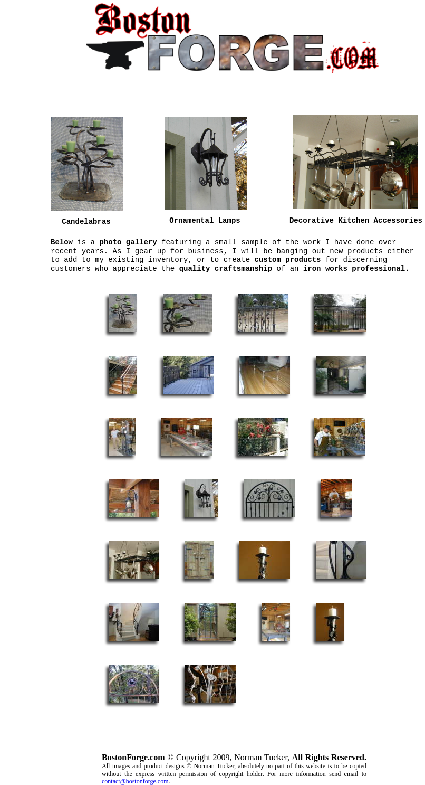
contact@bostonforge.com (135, 781)
